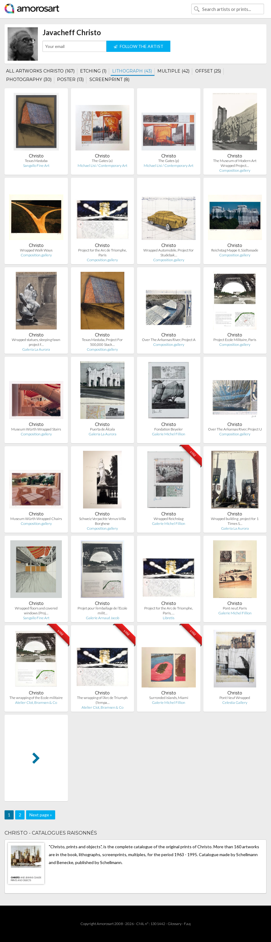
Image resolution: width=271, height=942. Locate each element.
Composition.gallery (234, 170)
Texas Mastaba (36, 160)
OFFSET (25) (208, 71)
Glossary (175, 923)
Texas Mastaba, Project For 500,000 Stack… (102, 342)
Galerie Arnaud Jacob (102, 618)
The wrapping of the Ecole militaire (36, 697)
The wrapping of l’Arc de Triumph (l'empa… (102, 700)
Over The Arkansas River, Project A (169, 339)
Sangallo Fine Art (36, 165)
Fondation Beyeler (168, 429)
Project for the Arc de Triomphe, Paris (102, 252)
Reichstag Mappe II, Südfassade (234, 250)
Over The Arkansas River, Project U (235, 429)
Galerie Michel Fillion (168, 434)
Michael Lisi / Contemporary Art (102, 165)
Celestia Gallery (234, 702)
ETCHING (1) (93, 71)
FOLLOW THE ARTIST (138, 46)
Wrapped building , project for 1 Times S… (235, 521)
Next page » (40, 814)
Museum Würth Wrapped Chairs (36, 518)
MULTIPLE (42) (173, 71)
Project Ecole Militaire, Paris (234, 339)
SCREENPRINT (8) (109, 79)
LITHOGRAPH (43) (132, 71)
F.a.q (187, 923)
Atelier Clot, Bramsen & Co (36, 702)
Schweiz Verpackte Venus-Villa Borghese (102, 521)
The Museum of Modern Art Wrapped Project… (234, 163)
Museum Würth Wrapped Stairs (36, 429)
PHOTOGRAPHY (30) (29, 79)
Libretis (168, 618)
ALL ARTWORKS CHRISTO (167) (40, 71)
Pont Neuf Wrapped (234, 697)
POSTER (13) (70, 79)
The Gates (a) (102, 160)
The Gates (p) (168, 160)
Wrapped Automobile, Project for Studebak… (168, 252)
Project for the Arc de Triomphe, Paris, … (168, 610)
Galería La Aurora (36, 349)
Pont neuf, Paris (235, 608)
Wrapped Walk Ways (36, 250)
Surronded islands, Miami (168, 697)
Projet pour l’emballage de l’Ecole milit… (102, 610)
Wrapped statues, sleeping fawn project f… (36, 342)
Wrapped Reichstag (168, 518)
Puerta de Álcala (102, 429)
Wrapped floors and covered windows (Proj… (36, 610)
